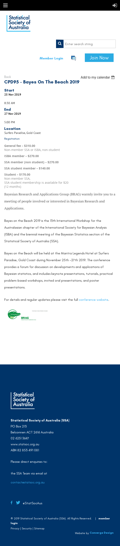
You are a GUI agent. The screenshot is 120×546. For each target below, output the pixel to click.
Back (7, 77)
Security (27, 528)
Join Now (99, 58)
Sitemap (39, 528)
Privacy (15, 528)
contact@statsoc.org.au (28, 482)
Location (12, 128)
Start (9, 90)
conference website (93, 300)
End (7, 109)
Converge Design (102, 532)
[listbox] (98, 77)
